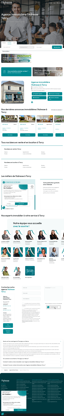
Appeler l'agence (37, 93)
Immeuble (43, 153)
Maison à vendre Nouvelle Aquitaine (23, 387)
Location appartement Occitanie (52, 396)
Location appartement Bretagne (52, 385)
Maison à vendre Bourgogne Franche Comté (24, 382)
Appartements (26, 152)
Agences (6, 370)
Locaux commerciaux (27, 153)
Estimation (36, 97)
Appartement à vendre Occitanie (37, 396)
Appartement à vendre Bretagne (37, 385)
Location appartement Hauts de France (53, 391)
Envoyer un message (54, 93)
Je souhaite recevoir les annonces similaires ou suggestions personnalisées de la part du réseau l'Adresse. (31, 305)
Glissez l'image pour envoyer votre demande (53, 303)
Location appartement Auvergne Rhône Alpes (55, 381)
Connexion (59, 3)
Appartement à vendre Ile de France (38, 392)
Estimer (4, 42)
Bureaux (43, 152)
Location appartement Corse (52, 401)
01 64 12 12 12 (7, 306)
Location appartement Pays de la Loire (53, 397)
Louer (54, 3)
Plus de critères (6, 51)
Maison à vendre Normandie (21, 385)
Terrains (5, 153)
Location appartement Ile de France (53, 392)
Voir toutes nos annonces (57, 110)
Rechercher (57, 47)
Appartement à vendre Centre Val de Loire (39, 394)
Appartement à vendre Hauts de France (38, 391)
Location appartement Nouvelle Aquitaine (54, 388)
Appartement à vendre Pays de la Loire (38, 397)
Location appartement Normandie (53, 386)
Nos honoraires (8, 325)
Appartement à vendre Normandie (37, 386)
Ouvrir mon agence (4, 388)
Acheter (50, 3)
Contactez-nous (4, 386)
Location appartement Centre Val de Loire (54, 394)
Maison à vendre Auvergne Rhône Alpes (23, 381)
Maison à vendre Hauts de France (22, 390)
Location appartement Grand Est (52, 389)
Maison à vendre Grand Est (21, 388)
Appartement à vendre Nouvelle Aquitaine (39, 388)
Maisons (6, 152)
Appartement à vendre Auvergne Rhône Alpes (39, 381)
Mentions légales (8, 331)
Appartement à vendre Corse (37, 401)
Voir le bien (10, 134)
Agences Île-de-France (13, 370)
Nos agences (3, 385)
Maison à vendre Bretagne (21, 384)
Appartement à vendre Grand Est (37, 389)
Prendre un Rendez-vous (54, 98)
